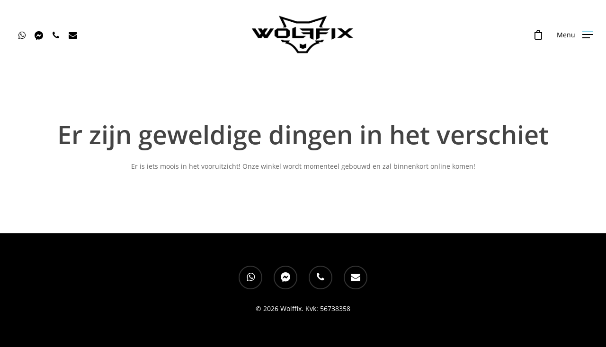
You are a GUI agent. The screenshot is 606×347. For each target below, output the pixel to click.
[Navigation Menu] (575, 34)
